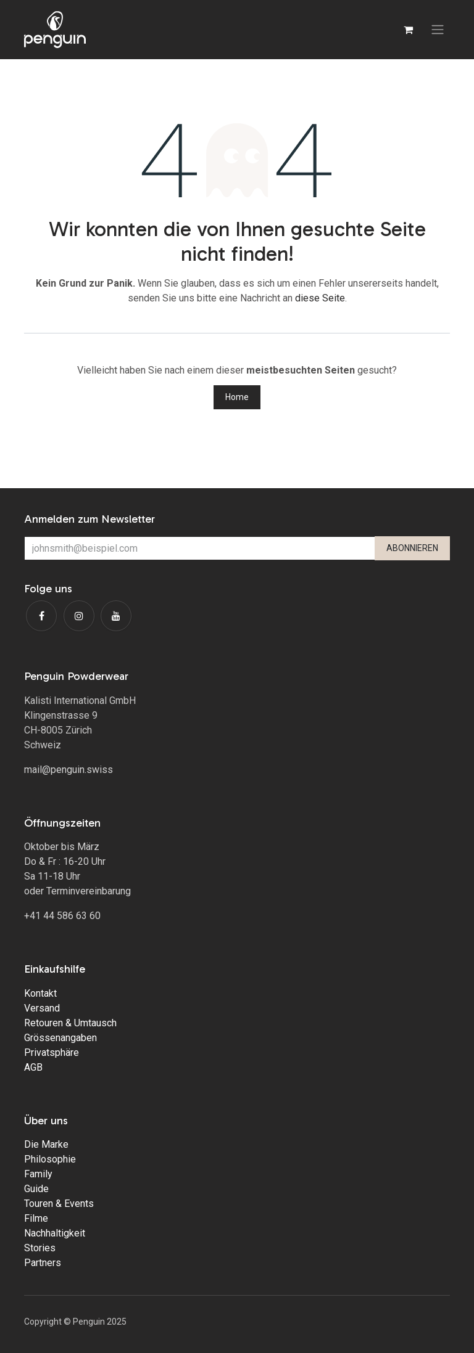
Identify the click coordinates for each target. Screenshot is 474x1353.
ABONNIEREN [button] (412, 548)
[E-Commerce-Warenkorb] (408, 29)
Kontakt (40, 993)
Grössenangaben (60, 1038)
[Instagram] (79, 615)
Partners (42, 1263)
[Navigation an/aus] (437, 30)
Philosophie (50, 1159)
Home (237, 397)
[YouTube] (116, 615)
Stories (40, 1248)
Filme (36, 1218)
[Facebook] (41, 615)
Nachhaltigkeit (54, 1233)
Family (38, 1174)
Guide (36, 1189)
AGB (33, 1067)
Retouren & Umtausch (70, 1023)
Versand (42, 1008)
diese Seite (320, 298)
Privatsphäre (51, 1052)
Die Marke (46, 1144)
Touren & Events (59, 1203)
